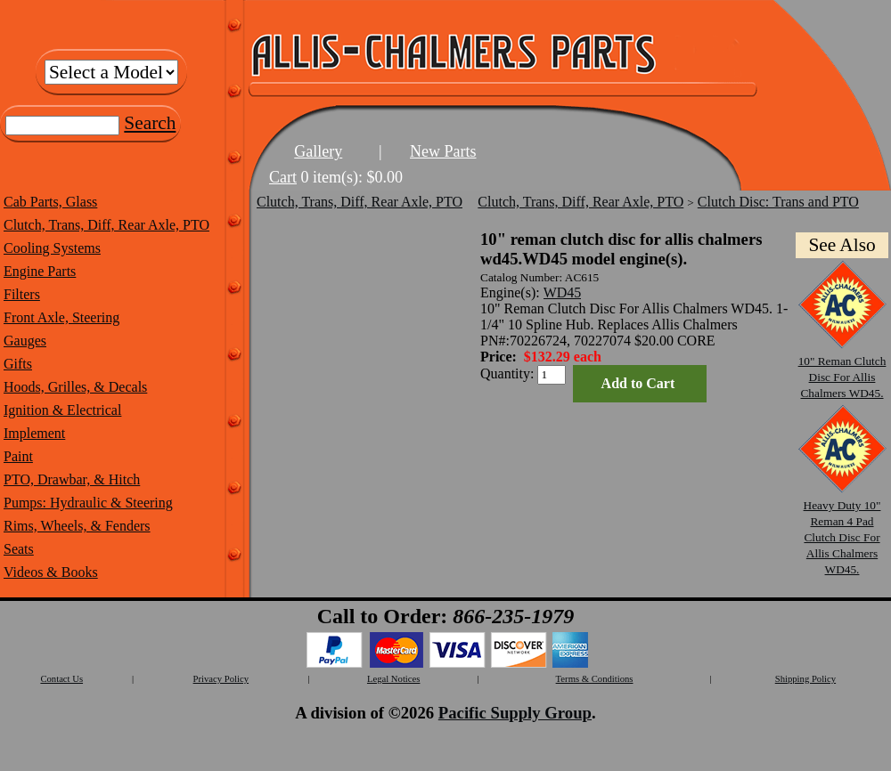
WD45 (563, 292)
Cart (283, 177)
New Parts (443, 151)
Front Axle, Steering (61, 317)
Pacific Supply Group (515, 712)
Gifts (18, 363)
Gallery (318, 151)
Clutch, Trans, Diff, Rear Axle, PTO (106, 224)
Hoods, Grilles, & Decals (75, 386)
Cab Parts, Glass (50, 201)
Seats (19, 548)
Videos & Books (51, 572)
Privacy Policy (221, 679)
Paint (18, 456)
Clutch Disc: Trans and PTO (778, 201)
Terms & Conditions (595, 679)
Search (150, 123)
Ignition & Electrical (62, 410)
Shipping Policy (805, 679)
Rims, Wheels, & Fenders (77, 525)
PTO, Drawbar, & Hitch (72, 479)
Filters (22, 294)
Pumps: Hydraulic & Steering (88, 502)
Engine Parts (40, 271)
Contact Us (61, 679)
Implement (34, 433)
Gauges (25, 340)
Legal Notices (393, 679)
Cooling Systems (52, 248)
